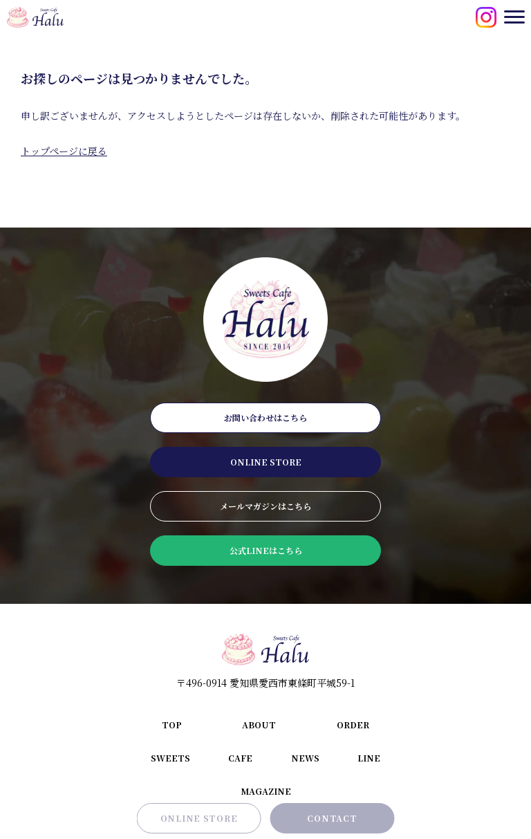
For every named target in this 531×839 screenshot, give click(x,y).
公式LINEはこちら (266, 550)
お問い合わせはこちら (265, 417)
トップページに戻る (64, 151)
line (368, 758)
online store (265, 462)
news (305, 758)
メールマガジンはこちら (265, 506)
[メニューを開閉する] (514, 16)
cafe (240, 758)
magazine (266, 791)
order (353, 724)
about (259, 724)
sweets (170, 758)
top (172, 724)
